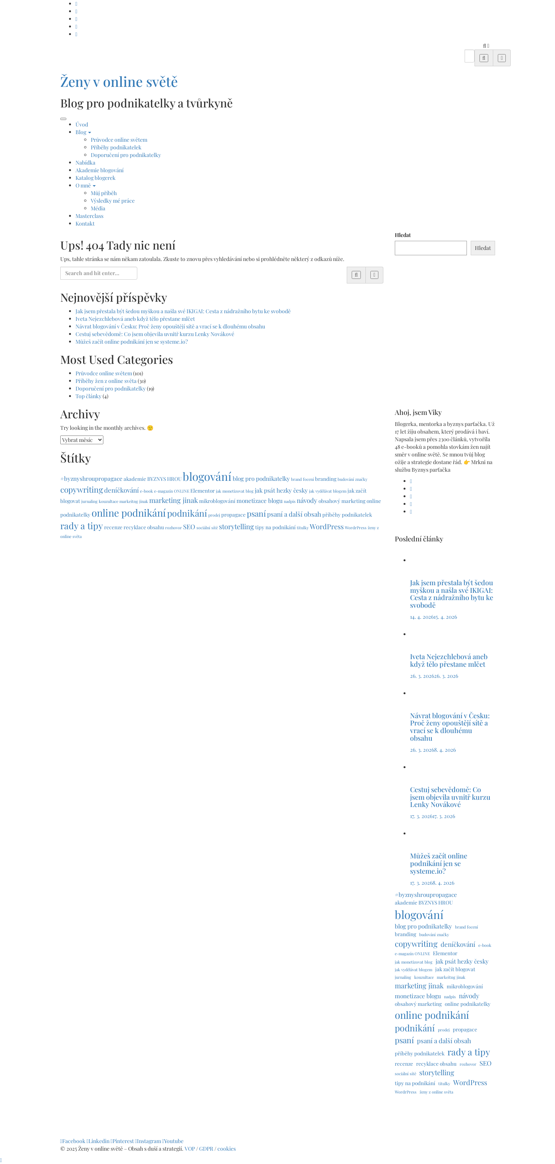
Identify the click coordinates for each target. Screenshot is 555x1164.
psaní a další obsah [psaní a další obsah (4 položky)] (294, 514)
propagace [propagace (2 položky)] (233, 514)
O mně (86, 185)
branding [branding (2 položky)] (325, 478)
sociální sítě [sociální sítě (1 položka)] (207, 527)
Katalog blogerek (96, 177)
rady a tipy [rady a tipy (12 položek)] (81, 526)
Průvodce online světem (119, 139)
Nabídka (85, 162)
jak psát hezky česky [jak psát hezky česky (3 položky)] (281, 490)
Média (98, 208)
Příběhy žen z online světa (106, 380)
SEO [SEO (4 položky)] (189, 526)
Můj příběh (104, 193)
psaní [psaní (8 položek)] (256, 513)
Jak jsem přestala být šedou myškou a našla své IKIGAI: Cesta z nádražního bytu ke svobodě (183, 311)
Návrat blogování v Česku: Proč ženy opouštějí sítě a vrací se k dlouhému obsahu (170, 326)
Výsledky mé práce (113, 200)
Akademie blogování (100, 170)
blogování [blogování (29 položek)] (207, 476)
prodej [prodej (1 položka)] (214, 515)
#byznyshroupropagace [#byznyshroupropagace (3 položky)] (91, 478)
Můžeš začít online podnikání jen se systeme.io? (132, 341)
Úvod (82, 124)
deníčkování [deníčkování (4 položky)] (121, 490)
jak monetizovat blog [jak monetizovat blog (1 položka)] (235, 491)
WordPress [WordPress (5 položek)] (327, 526)
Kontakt (85, 223)
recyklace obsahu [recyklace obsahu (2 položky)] (144, 527)
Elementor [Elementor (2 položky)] (202, 490)
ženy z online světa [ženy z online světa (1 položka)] (436, 1092)
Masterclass (89, 215)
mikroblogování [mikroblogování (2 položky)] (217, 500)
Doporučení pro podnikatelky (126, 155)
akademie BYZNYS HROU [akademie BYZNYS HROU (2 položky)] (153, 478)
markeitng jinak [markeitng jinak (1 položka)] (133, 501)
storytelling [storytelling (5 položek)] (236, 526)
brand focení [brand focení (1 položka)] (302, 479)
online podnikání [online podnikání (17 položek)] (129, 512)
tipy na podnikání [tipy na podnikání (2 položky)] (275, 527)
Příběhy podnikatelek (116, 147)
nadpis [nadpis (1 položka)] (290, 501)
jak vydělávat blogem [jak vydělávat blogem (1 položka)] (327, 491)
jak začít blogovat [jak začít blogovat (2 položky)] (455, 968)
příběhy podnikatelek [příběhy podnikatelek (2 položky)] (347, 514)
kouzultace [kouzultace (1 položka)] (108, 501)
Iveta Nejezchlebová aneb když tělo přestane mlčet (135, 318)
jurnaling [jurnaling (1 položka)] (89, 501)
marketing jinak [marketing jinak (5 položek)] (173, 500)
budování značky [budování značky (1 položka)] (352, 479)
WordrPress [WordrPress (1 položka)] (356, 527)
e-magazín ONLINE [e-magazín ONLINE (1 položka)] (171, 491)
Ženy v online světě (119, 81)
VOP (190, 1148)
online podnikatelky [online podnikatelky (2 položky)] (468, 1003)
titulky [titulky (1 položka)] (303, 527)
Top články (88, 396)
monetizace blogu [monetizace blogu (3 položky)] (259, 500)
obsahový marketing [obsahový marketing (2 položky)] (342, 500)
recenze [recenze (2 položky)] (113, 527)
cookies (227, 1148)
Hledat (403, 235)
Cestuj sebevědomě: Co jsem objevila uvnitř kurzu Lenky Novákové (155, 334)
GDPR (206, 1148)
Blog (83, 132)
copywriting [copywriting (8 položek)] (81, 489)
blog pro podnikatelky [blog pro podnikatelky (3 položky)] (261, 478)
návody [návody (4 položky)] (307, 500)
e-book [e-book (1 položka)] (146, 491)
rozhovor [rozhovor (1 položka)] (173, 527)
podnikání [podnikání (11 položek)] (187, 513)
